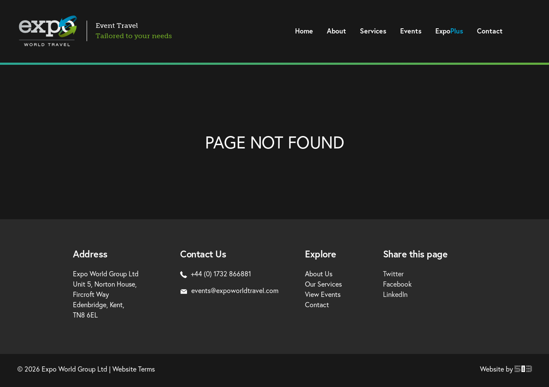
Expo (449, 30)
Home (304, 30)
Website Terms (133, 368)
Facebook (397, 283)
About (336, 30)
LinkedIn (395, 294)
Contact (490, 30)
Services (373, 30)
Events (411, 30)
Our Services (323, 283)
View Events (323, 294)
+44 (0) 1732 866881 (215, 273)
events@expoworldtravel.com (229, 290)
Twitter (393, 273)
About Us (318, 273)
